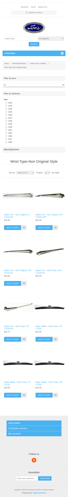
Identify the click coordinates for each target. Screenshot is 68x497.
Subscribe (45, 478)
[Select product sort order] (25, 173)
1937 (10, 118)
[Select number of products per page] (47, 173)
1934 (10, 109)
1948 (10, 142)
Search (34, 44)
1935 (10, 112)
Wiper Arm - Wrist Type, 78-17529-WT (16, 327)
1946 (10, 136)
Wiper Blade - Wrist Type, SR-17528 (49, 383)
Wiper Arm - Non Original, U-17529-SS (17, 216)
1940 (10, 127)
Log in (33, 7)
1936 (10, 115)
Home (6, 63)
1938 (10, 121)
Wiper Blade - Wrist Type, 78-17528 (49, 327)
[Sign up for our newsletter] (27, 478)
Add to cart (13, 228)
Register (24, 7)
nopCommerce (39, 493)
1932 (10, 103)
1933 (10, 106)
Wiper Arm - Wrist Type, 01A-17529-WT (49, 271)
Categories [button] (9, 53)
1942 (10, 133)
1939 (10, 124)
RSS (34, 460)
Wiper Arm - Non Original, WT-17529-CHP (49, 216)
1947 (10, 139)
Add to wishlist (24, 227)
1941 (10, 130)
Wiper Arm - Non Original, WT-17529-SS (18, 271)
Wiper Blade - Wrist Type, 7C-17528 (17, 383)
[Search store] (21, 38)
